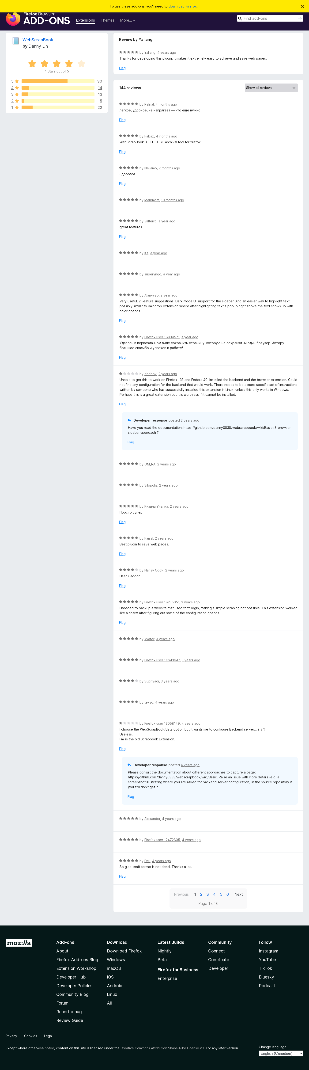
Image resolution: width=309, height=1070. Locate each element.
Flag (122, 68)
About (62, 950)
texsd (148, 702)
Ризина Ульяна (156, 506)
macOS (114, 968)
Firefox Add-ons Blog (77, 959)
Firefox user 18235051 (161, 602)
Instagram (268, 950)
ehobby (150, 374)
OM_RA (149, 464)
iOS (110, 977)
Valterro (150, 221)
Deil (147, 861)
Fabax (149, 136)
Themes (107, 20)
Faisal (148, 538)
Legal (48, 1036)
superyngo (152, 274)
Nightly (165, 950)
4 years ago (166, 52)
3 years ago (190, 602)
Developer (218, 968)
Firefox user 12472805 (162, 840)
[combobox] (270, 18)
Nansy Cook (153, 570)
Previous (181, 894)
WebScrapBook (38, 39)
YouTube (267, 959)
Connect (216, 950)
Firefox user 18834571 (162, 337)
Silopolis (150, 485)
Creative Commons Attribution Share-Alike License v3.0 (164, 1048)
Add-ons (65, 942)
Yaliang (149, 52)
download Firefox (183, 6)
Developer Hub (71, 977)
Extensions (85, 20)
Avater (149, 639)
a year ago (166, 221)
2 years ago (167, 374)
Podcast (267, 985)
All (109, 1003)
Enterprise (167, 978)
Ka (146, 253)
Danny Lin (38, 46)
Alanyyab (151, 295)
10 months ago (172, 200)
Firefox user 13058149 (162, 723)
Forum (62, 1003)
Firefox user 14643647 (162, 660)
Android (114, 985)
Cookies (30, 1036)
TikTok (265, 968)
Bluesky (266, 977)
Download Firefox (124, 950)
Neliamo (150, 168)
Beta (162, 959)
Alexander (152, 819)
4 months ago (166, 104)
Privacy (11, 1036)
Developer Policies (74, 985)
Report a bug (69, 1011)
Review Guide (69, 1020)
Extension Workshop (76, 968)
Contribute (218, 959)
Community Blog (72, 994)
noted (49, 1048)
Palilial (149, 104)
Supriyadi (151, 681)
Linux (112, 994)
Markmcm (151, 200)
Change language (272, 1047)
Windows (116, 959)
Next (238, 894)
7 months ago (169, 168)
